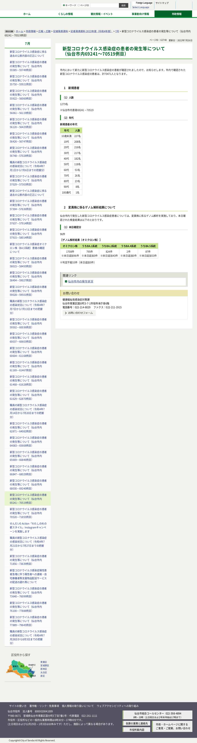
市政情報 (31, 31)
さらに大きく (160, 8)
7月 (117, 31)
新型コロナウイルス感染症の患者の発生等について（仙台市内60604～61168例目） (28, 351)
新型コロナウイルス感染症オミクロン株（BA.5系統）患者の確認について (28, 247)
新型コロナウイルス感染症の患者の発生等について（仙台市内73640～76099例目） (28, 592)
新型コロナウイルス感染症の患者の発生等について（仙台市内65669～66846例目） (28, 455)
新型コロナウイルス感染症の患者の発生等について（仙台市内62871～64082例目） (28, 427)
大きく (148, 8)
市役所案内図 (136, 729)
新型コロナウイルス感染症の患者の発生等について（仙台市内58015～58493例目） (28, 262)
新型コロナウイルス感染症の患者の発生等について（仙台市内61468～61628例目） (28, 380)
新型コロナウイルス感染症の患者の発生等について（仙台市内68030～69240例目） (28, 484)
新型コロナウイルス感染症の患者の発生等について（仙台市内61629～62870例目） (28, 394)
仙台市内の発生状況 (80, 281)
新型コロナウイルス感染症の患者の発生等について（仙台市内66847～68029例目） (28, 470)
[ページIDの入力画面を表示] (119, 13)
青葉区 (43, 661)
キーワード (109, 13)
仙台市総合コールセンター (149, 713)
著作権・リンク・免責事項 (44, 706)
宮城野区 (44, 665)
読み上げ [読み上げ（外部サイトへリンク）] (126, 3)
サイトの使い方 (18, 706)
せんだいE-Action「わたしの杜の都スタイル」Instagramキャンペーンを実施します (28, 527)
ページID (123, 13)
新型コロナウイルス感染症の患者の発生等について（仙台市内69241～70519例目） (28, 498)
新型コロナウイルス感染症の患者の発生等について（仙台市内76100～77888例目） (28, 606)
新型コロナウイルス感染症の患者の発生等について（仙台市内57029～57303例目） (28, 180)
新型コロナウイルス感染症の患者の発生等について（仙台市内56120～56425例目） (28, 123)
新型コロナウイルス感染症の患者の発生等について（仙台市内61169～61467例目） (28, 366)
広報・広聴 (44, 31)
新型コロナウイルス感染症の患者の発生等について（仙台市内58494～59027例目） (28, 276)
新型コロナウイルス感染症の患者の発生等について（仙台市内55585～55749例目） (28, 65)
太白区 (43, 672)
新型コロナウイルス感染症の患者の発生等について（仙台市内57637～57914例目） (28, 219)
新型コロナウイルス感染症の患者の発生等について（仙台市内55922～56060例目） (28, 94)
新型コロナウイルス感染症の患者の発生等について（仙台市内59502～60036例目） (28, 323)
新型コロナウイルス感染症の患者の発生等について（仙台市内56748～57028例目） (28, 151)
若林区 (43, 668)
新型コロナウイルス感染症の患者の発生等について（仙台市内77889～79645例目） (28, 620)
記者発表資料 (60, 31)
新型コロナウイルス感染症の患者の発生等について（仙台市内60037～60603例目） (28, 337)
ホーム (19, 31)
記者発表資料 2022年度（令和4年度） (92, 31)
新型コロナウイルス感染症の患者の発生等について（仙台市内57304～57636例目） (28, 204)
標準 (153, 4)
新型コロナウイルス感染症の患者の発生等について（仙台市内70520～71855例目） (28, 513)
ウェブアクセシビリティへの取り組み (118, 706)
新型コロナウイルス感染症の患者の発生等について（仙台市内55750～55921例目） (28, 80)
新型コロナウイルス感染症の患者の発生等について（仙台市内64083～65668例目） (28, 441)
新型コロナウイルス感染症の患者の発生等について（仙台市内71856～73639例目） (28, 559)
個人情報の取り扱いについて (78, 706)
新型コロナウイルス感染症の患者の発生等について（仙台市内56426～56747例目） (28, 137)
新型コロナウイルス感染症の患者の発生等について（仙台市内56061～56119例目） (28, 108)
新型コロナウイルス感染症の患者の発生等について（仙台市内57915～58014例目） (28, 233)
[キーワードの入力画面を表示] (104, 13)
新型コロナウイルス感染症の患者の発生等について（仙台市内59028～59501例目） (28, 290)
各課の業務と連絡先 (137, 723)
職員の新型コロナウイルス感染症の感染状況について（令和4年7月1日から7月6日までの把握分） (28, 166)
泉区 (42, 675)
